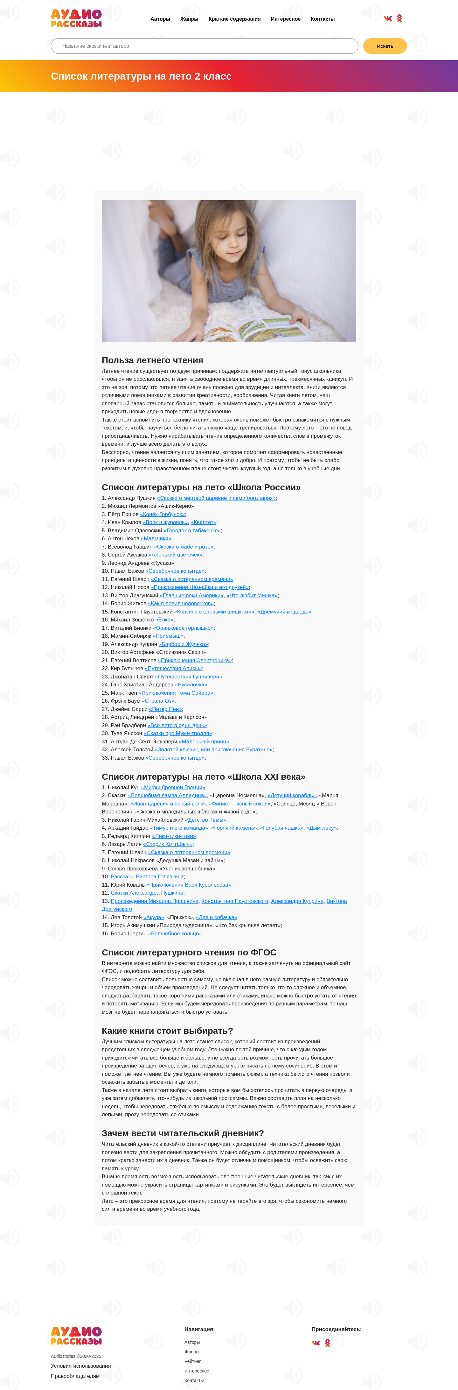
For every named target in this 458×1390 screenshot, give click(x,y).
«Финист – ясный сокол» (240, 804)
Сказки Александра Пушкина (147, 893)
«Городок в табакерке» (192, 531)
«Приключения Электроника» (195, 660)
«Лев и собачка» (216, 917)
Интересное (286, 19)
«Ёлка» (164, 620)
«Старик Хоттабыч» (167, 844)
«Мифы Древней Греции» (173, 787)
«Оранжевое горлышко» (183, 628)
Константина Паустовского (235, 901)
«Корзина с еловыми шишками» (214, 612)
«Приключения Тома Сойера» (176, 693)
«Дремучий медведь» (284, 612)
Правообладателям (75, 1376)
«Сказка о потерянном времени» (192, 579)
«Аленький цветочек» (175, 555)
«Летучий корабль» (292, 795)
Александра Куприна (297, 901)
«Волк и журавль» (165, 522)
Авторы (160, 19)
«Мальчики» (156, 538)
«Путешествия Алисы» (173, 668)
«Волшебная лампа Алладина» (167, 795)
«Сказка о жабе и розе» (183, 547)
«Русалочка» (191, 685)
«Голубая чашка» (281, 828)
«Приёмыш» (168, 636)
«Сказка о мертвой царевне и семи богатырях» (216, 498)
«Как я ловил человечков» (181, 603)
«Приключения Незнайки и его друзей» (200, 587)
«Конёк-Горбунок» (162, 514)
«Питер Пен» (165, 709)
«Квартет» (203, 522)
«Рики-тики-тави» (174, 836)
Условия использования (81, 1366)
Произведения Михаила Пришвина (154, 901)
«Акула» (153, 917)
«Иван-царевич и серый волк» (168, 804)
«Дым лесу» (322, 828)
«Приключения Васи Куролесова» (188, 885)
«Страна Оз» (158, 701)
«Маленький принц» (204, 742)
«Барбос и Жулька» (183, 644)
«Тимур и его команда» (179, 828)
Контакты (323, 19)
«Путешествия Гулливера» (188, 677)
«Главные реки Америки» (191, 595)
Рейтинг (192, 1361)
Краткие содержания (235, 19)
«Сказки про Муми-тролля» (178, 733)
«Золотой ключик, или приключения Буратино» (214, 750)
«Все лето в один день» (177, 725)
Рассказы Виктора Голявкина (147, 877)
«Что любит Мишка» (252, 595)
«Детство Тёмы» (205, 820)
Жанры (189, 19)
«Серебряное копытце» (175, 571)
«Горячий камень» (234, 828)
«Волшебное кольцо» (175, 934)
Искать (385, 46)
